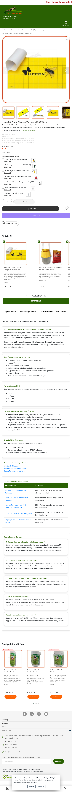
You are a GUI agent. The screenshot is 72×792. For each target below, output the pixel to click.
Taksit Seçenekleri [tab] (27, 311)
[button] (66, 70)
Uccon (9, 136)
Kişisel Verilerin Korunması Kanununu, (26, 780)
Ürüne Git (7, 161)
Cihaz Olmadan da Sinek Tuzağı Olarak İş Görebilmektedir (18, 143)
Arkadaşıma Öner (9, 223)
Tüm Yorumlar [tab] (46, 311)
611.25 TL (41, 296)
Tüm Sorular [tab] (61, 311)
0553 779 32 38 (11, 745)
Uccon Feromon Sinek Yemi (14, 471)
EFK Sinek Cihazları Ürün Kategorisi (18, 514)
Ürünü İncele (11, 697)
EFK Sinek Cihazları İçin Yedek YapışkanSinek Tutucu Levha (18, 139)
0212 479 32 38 (11, 742)
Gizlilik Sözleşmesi (45, 780)
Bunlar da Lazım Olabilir (10, 156)
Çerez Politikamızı (20, 782)
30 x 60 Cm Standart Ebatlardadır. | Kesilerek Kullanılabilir (18, 141)
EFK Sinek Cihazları (11, 466)
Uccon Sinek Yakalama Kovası (15, 469)
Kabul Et (41, 786)
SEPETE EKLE (36, 301)
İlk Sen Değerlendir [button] (28, 130)
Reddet (31, 786)
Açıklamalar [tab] (10, 311)
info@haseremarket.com (14, 752)
